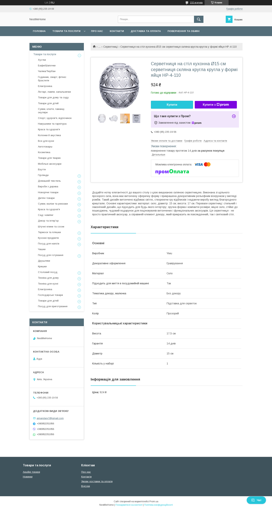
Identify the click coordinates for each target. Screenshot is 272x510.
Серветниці (110, 46)
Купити (172, 104)
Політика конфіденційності (158, 505)
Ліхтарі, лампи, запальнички (54, 91)
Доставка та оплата (146, 31)
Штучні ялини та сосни (51, 226)
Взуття (42, 169)
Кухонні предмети (48, 237)
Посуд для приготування (52, 306)
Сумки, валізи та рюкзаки (53, 203)
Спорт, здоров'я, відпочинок (55, 118)
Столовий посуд (47, 272)
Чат (256, 500)
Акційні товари (31, 471)
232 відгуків (196, 2)
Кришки (42, 266)
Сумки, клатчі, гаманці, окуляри (51, 111)
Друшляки (44, 260)
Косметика (44, 152)
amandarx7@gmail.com (50, 418)
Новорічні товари (48, 192)
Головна (39, 31)
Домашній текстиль (49, 180)
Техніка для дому (48, 277)
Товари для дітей (48, 103)
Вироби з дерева (48, 186)
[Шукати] (198, 19)
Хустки (42, 59)
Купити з (216, 104)
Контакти (117, 31)
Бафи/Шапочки (47, 65)
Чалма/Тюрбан (47, 71)
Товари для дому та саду (53, 97)
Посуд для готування (50, 255)
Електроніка (45, 86)
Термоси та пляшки (49, 232)
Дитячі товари (46, 198)
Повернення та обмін (183, 31)
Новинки (27, 476)
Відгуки (85, 486)
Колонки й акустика (49, 135)
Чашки (42, 249)
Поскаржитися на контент (128, 505)
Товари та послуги (66, 31)
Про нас (97, 31)
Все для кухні (46, 141)
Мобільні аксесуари (49, 163)
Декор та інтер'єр (48, 220)
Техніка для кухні (48, 283)
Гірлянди (43, 175)
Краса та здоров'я (49, 129)
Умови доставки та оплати (97, 481)
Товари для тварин (49, 158)
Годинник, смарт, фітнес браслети (52, 79)
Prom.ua (153, 501)
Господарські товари (50, 295)
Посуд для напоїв (48, 243)
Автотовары (45, 146)
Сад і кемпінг (45, 215)
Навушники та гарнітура (52, 123)
